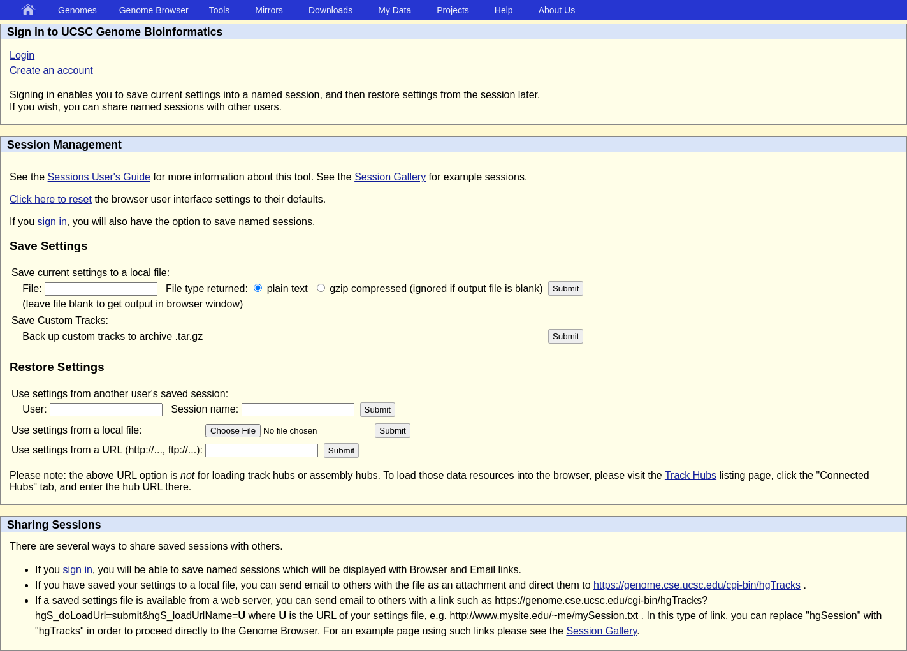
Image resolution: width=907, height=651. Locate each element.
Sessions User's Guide (99, 177)
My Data (394, 10)
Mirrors (269, 10)
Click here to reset (51, 199)
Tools (219, 10)
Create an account (51, 70)
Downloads (330, 10)
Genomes (77, 10)
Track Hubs (690, 475)
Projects (453, 10)
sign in (52, 221)
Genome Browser (154, 10)
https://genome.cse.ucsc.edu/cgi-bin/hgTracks (697, 585)
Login (22, 55)
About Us (557, 10)
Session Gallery (390, 177)
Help (504, 10)
